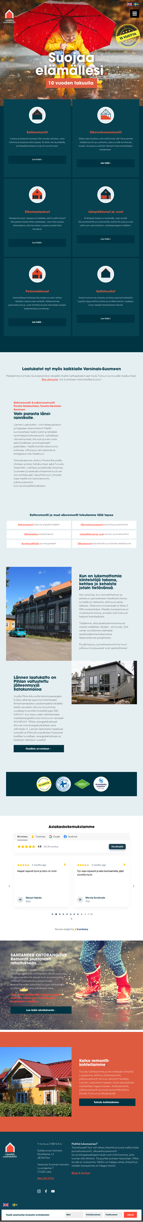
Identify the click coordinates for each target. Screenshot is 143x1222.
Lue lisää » (106, 163)
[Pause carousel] (71, 918)
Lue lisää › (37, 160)
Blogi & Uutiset (81, 1173)
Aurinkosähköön (30, 544)
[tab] (52, 914)
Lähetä (130, 1215)
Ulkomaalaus (31, 534)
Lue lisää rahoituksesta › (41, 1010)
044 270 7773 (45, 1179)
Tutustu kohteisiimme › (107, 1103)
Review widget (63, 929)
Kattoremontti (26, 525)
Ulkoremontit (85, 544)
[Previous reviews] (9, 886)
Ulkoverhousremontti (92, 525)
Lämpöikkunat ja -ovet (92, 534)
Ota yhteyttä (50, 380)
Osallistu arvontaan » (38, 749)
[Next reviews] (133, 886)
